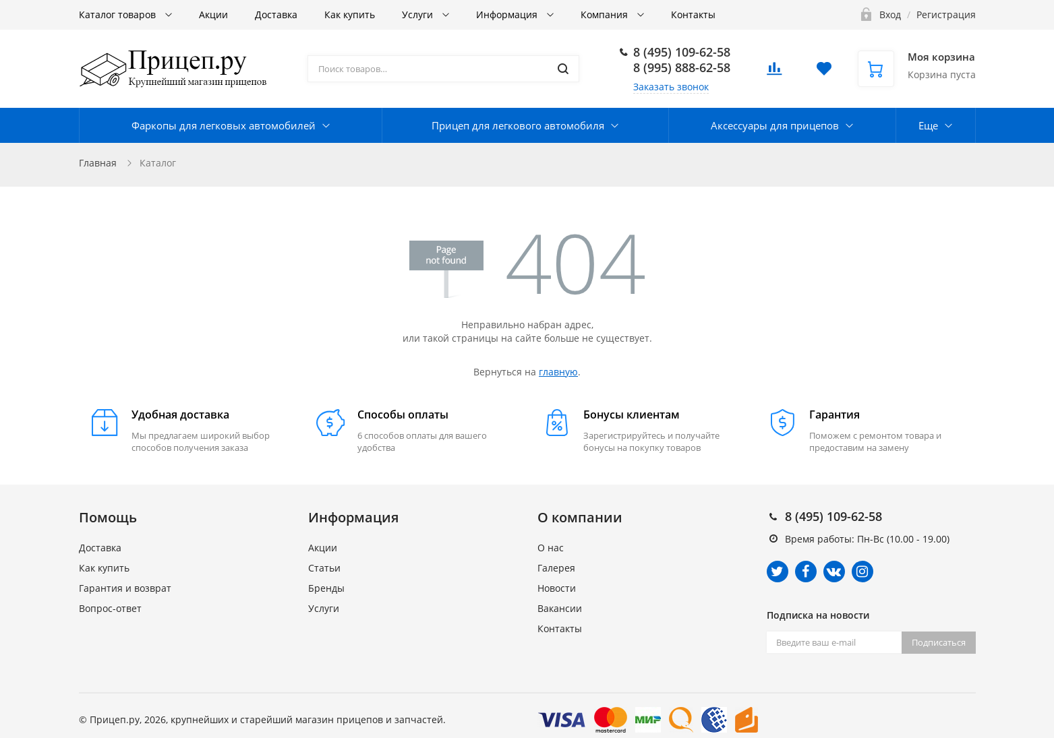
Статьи (324, 567)
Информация (508, 14)
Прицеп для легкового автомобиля (518, 125)
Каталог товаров (118, 14)
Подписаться (939, 642)
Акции (213, 14)
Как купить (349, 14)
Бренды (326, 588)
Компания (606, 14)
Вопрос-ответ (110, 608)
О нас (550, 547)
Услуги (419, 14)
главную (558, 371)
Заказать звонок (671, 86)
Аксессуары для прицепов (775, 125)
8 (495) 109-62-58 (681, 52)
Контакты (693, 14)
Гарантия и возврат (125, 588)
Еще (928, 125)
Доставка (276, 14)
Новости (556, 588)
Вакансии (559, 608)
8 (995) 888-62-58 (681, 67)
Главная (98, 162)
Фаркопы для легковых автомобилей (223, 125)
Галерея (556, 567)
